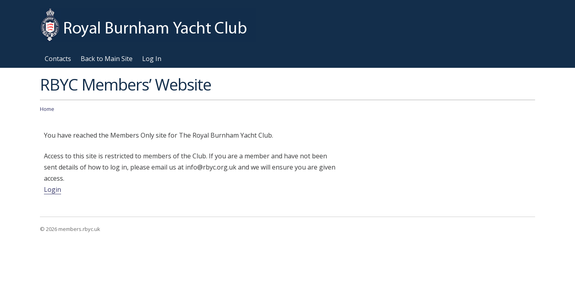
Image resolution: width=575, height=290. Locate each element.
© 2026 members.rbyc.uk (70, 229)
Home (47, 108)
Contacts (58, 58)
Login (52, 189)
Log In (151, 58)
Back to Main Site (107, 58)
